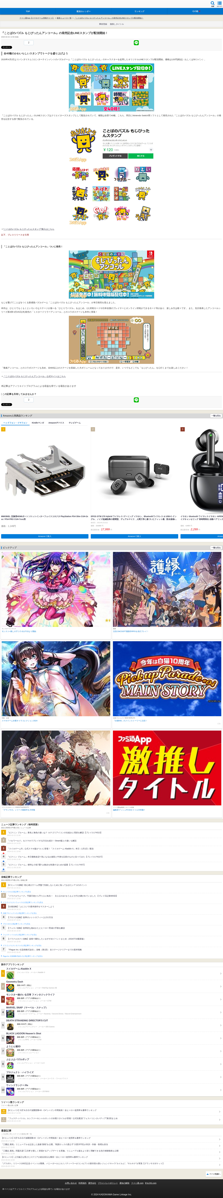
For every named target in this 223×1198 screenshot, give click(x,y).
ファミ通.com (137, 1183)
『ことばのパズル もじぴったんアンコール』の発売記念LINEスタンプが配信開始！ (108, 18)
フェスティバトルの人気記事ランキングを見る (20, 935)
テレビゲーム (75, 423)
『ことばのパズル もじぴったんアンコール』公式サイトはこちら (34, 376)
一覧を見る (216, 416)
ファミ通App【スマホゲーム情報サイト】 (36, 18)
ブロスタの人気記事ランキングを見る (16, 924)
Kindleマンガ (38, 423)
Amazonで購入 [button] (44, 536)
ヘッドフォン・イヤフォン (15, 423)
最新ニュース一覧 (64, 18)
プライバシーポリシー (108, 1183)
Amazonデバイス (56, 423)
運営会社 (92, 1183)
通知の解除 (124, 1183)
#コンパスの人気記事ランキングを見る (17, 892)
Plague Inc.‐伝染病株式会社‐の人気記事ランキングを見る (23, 956)
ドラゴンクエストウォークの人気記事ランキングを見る (23, 902)
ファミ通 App (10, 4)
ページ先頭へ (214, 1174)
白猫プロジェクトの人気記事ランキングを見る (20, 913)
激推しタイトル (117, 24)
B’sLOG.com (150, 1183)
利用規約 (82, 1183)
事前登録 (103, 24)
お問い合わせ (71, 1183)
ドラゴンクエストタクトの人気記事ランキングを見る (22, 945)
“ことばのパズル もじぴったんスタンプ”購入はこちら (28, 229)
